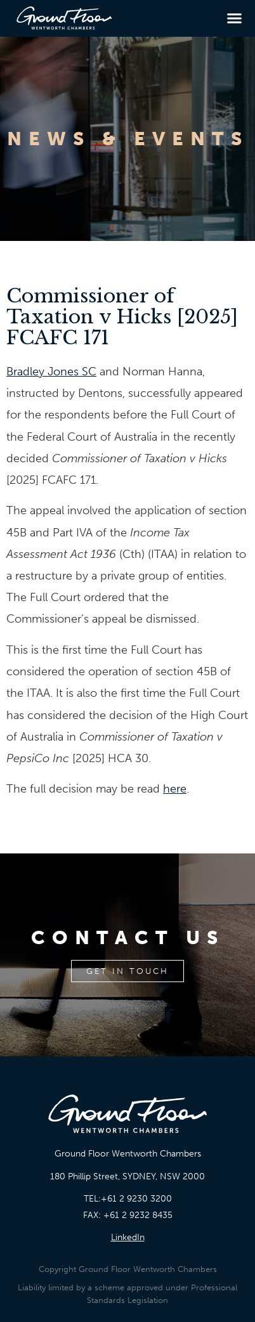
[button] (234, 18)
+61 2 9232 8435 (138, 1215)
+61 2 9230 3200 (136, 1198)
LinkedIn (128, 1237)
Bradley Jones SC (51, 372)
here (174, 789)
